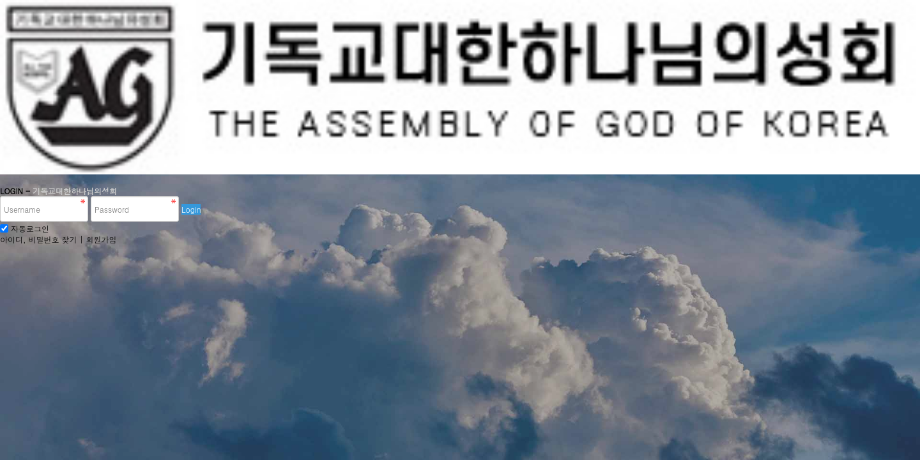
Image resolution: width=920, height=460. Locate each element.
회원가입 (101, 239)
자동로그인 (30, 228)
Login (191, 209)
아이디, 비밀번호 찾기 (38, 239)
